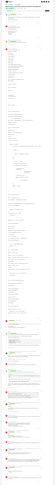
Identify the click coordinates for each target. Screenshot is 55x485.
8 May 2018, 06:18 (19, 403)
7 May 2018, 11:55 (20, 41)
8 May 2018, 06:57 (14, 441)
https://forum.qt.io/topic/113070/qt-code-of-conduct (21, 359)
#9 (40, 363)
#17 (40, 449)
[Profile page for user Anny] (6, 26)
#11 (40, 391)
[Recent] (1, 2)
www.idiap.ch (13, 358)
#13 (40, 415)
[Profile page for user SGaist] (6, 353)
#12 (40, 403)
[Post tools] (40, 23)
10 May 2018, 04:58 (14, 476)
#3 (40, 25)
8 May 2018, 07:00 (19, 449)
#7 (40, 333)
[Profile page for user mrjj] (6, 321)
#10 (40, 370)
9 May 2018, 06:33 (19, 467)
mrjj (8, 320)
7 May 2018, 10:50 (14, 25)
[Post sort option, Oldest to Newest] (9, 10)
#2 (40, 14)
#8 (40, 352)
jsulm (8, 403)
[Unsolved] (1, 14)
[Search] (1, 10)
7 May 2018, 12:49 (14, 48)
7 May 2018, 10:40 (20, 14)
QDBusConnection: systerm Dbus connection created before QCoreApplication (23, 371)
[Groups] (1, 9)
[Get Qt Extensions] (1, 12)
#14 (40, 421)
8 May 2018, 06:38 (14, 415)
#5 (40, 48)
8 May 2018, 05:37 (20, 370)
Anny (8, 25)
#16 (40, 441)
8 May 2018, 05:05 (14, 363)
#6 (40, 320)
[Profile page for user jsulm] (6, 404)
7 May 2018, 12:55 (19, 320)
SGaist (9, 352)
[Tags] (1, 4)
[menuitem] (54, 1)
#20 (40, 476)
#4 (40, 41)
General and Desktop (11, 8)
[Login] (54, 1)
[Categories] (1, 1)
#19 (40, 467)
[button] (1, 484)
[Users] (1, 7)
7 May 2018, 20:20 (19, 352)
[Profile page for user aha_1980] (6, 15)
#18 (40, 458)
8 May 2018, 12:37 (14, 458)
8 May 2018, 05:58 (14, 391)
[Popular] (1, 5)
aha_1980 (9, 14)
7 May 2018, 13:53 (20, 333)
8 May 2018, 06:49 (14, 421)
